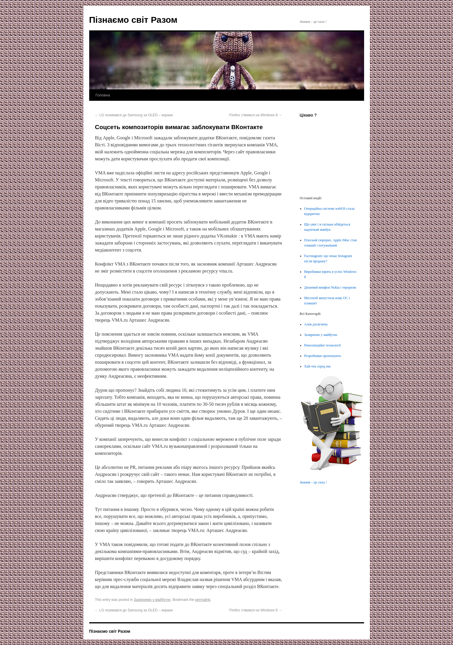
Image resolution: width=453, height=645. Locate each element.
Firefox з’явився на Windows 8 (255, 115)
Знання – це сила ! (313, 482)
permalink (202, 600)
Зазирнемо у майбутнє (152, 600)
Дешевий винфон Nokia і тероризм (330, 287)
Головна (103, 95)
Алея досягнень (316, 324)
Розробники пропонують (322, 356)
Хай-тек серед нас (317, 366)
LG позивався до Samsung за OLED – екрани (134, 115)
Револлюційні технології (322, 345)
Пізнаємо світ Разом (133, 20)
